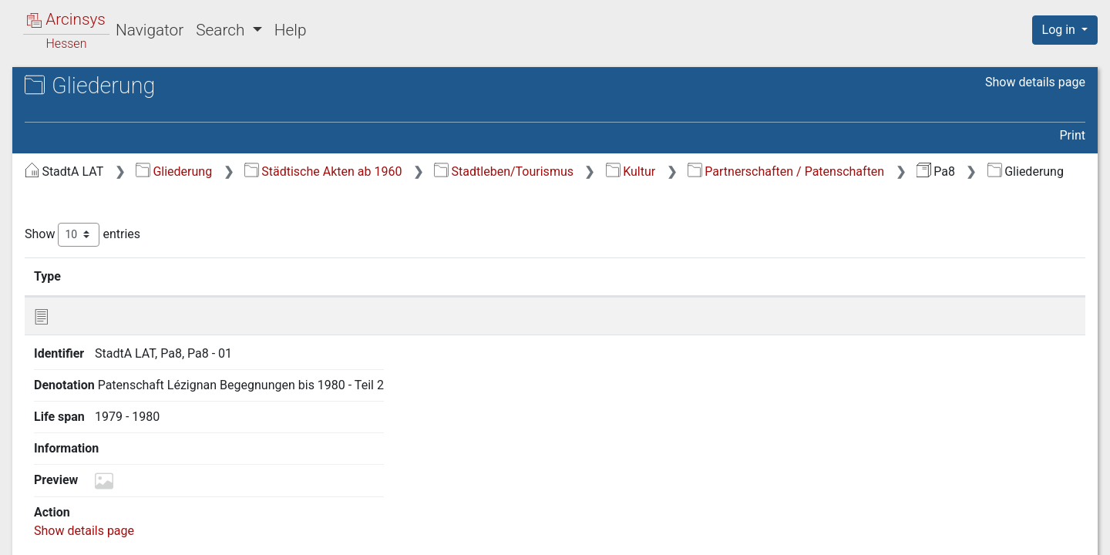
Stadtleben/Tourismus (762, 171)
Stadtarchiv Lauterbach (116, 103)
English (34, 523)
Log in (1060, 29)
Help (290, 30)
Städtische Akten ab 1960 (582, 171)
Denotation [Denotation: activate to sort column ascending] (523, 295)
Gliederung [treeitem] (66, 169)
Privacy (881, 534)
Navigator (149, 30)
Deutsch (91, 523)
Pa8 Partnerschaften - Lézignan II (159, 120)
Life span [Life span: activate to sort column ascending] (757, 295)
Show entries (341, 254)
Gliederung (433, 171)
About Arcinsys (778, 534)
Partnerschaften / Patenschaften (414, 191)
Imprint (1071, 534)
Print (1072, 135)
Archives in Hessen (89, 87)
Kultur (889, 171)
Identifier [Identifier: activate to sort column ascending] (382, 295)
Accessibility (976, 534)
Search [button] (222, 30)
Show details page (1035, 82)
